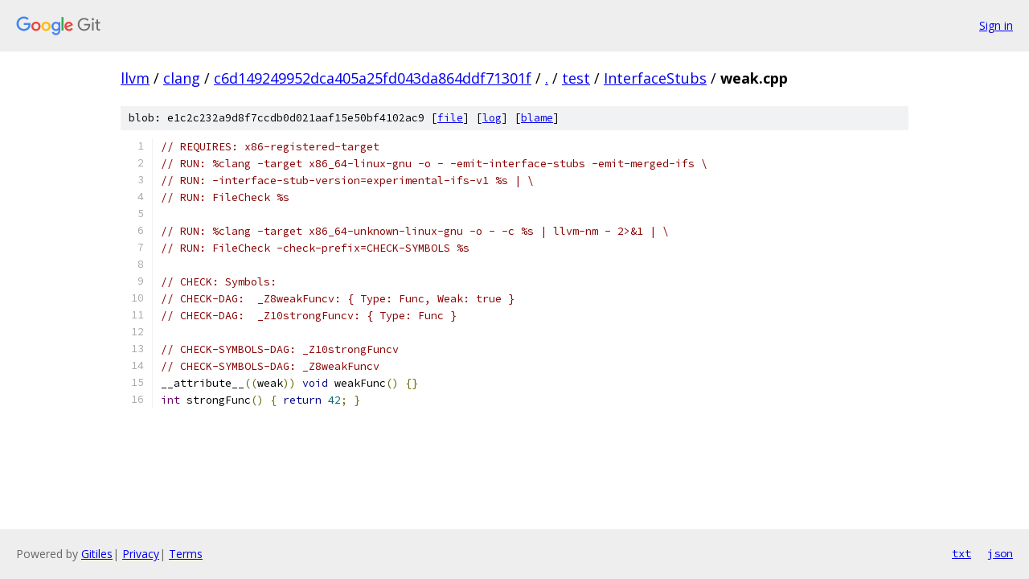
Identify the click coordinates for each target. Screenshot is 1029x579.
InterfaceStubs (655, 78)
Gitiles (97, 553)
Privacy (140, 553)
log (492, 118)
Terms (186, 553)
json (1000, 553)
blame (537, 118)
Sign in (996, 25)
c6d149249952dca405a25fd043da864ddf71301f (372, 78)
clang (181, 78)
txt (961, 553)
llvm (135, 78)
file (450, 118)
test (576, 78)
